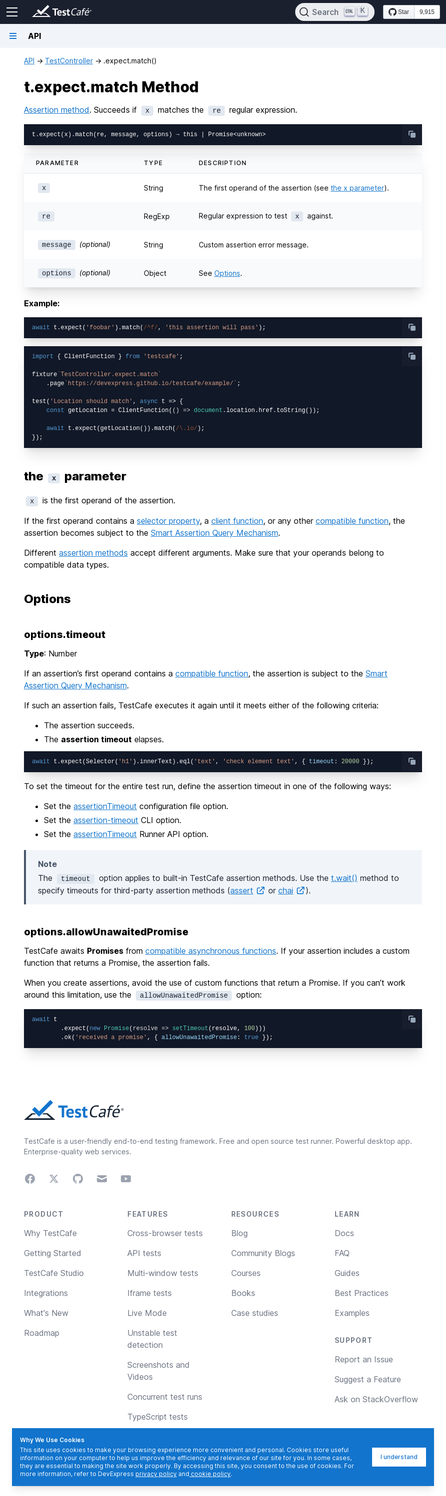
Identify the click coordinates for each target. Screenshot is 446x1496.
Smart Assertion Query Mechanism (214, 533)
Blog (239, 1233)
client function (237, 521)
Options (227, 273)
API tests (144, 1253)
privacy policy (156, 1474)
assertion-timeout (105, 820)
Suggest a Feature (368, 1379)
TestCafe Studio (54, 1273)
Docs (344, 1233)
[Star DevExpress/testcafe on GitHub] (399, 12)
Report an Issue (364, 1359)
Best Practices (362, 1293)
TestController (69, 60)
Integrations (46, 1293)
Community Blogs (263, 1253)
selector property (168, 521)
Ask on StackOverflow (376, 1399)
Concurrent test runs (164, 1397)
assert (248, 890)
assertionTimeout (105, 806)
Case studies (254, 1313)
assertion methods (93, 553)
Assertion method (56, 110)
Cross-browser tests (165, 1233)
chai (292, 890)
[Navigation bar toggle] (13, 36)
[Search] (335, 12)
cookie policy (210, 1474)
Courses (246, 1273)
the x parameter (357, 188)
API (29, 60)
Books (243, 1293)
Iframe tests (149, 1293)
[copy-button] (412, 134)
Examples (352, 1313)
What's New (46, 1313)
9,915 (427, 11)
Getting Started (52, 1253)
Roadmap (41, 1333)
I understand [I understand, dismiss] (399, 1457)
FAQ (342, 1253)
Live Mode (147, 1313)
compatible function (352, 521)
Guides (347, 1273)
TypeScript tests (157, 1417)
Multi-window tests (162, 1273)
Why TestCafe (50, 1233)
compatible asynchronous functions (210, 951)
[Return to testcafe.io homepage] (42, 12)
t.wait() (344, 878)
